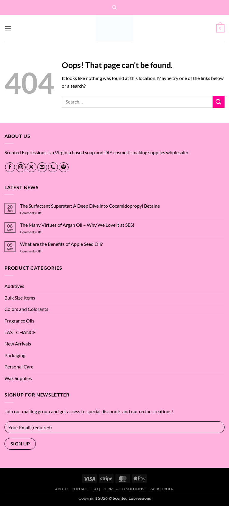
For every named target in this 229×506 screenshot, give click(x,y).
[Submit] (219, 101)
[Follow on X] (31, 167)
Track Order (160, 489)
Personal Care (18, 366)
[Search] (114, 7)
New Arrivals (17, 343)
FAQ (96, 489)
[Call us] (53, 167)
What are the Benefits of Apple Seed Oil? (61, 244)
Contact (80, 489)
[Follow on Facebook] (10, 167)
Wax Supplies (18, 378)
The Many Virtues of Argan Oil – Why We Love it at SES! (77, 225)
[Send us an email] (42, 167)
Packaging (14, 355)
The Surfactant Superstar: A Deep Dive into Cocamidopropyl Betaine (90, 206)
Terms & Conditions (123, 489)
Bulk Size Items (19, 297)
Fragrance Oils (19, 320)
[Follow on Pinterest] (64, 167)
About (62, 489)
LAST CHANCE (20, 332)
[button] (8, 28)
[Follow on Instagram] (21, 167)
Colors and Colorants (26, 309)
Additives (14, 286)
